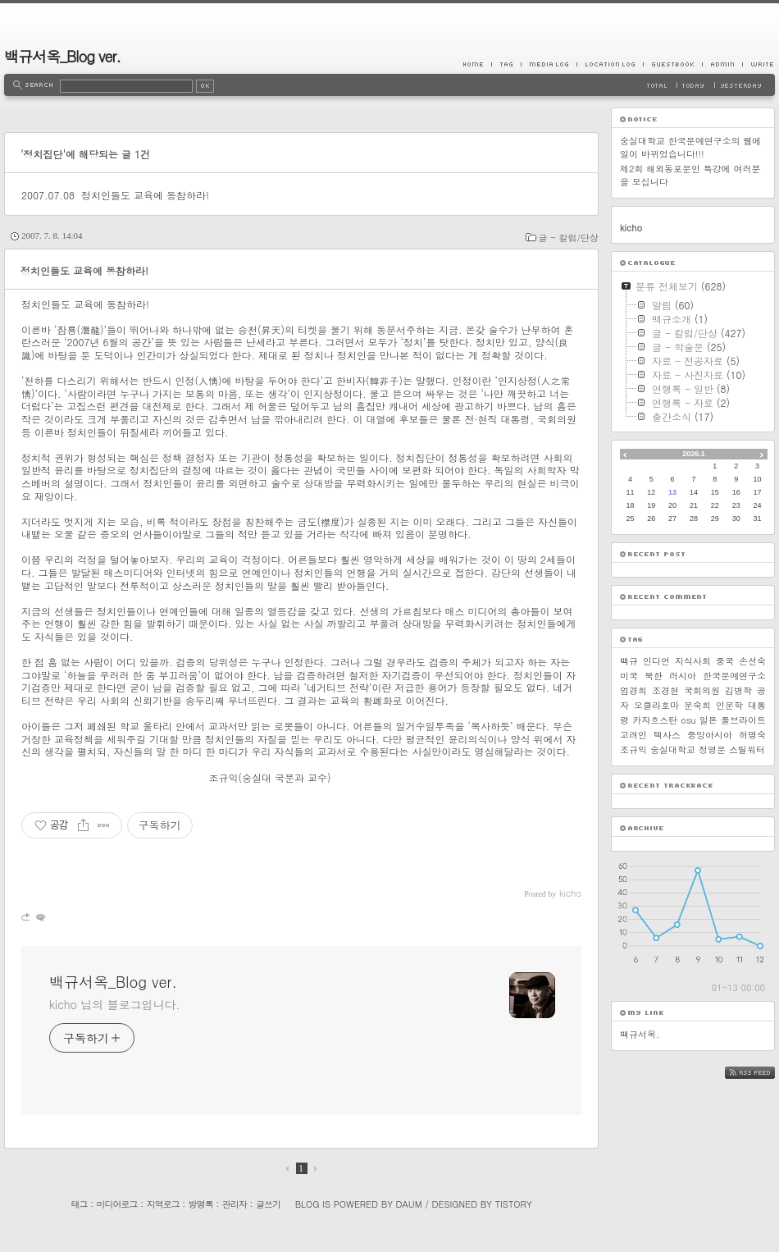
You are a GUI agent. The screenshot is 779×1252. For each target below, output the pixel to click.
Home (477, 64)
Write (758, 64)
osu (688, 720)
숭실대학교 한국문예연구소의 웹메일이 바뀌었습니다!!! (690, 147)
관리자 (234, 1204)
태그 (79, 1204)
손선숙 (752, 661)
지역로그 (163, 1204)
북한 (654, 675)
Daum (409, 1204)
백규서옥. (639, 1034)
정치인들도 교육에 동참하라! (145, 195)
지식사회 (693, 661)
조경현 (665, 690)
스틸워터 (747, 749)
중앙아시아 (709, 735)
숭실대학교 (672, 749)
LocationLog (609, 64)
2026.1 (693, 454)
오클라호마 (656, 705)
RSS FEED (762, 1073)
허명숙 (752, 735)
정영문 (712, 749)
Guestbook (672, 64)
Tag (506, 64)
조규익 (633, 749)
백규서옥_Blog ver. (62, 56)
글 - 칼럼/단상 (569, 237)
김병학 (738, 690)
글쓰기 (268, 1204)
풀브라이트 (743, 720)
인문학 (729, 705)
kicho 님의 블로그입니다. (114, 1004)
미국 (629, 675)
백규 (629, 661)
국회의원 (702, 690)
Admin (722, 64)
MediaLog (548, 64)
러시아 (682, 675)
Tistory (513, 1204)
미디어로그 (117, 1204)
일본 (708, 720)
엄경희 (633, 690)
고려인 (633, 735)
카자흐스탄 (654, 720)
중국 (725, 661)
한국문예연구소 (734, 675)
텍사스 (667, 735)
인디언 (656, 661)
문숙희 (697, 705)
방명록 (201, 1204)
